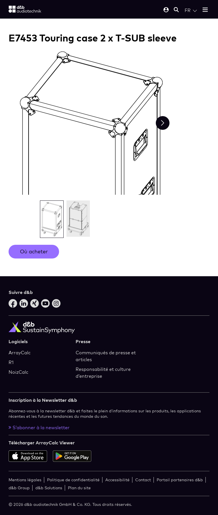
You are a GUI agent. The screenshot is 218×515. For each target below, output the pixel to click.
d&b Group (19, 487)
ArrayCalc (20, 352)
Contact (143, 479)
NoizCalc (18, 372)
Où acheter (34, 251)
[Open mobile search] (176, 10)
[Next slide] (162, 123)
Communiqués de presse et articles (106, 356)
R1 (11, 362)
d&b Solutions (48, 487)
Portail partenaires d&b (180, 479)
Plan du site (79, 487)
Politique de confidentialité (73, 479)
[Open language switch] (191, 10)
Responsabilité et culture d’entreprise (103, 372)
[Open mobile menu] (205, 10)
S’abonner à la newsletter (39, 427)
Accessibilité (117, 479)
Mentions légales (25, 479)
